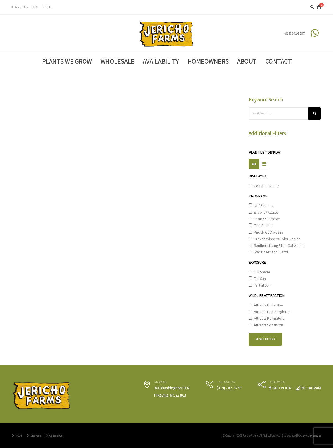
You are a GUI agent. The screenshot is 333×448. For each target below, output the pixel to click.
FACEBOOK (280, 388)
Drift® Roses (261, 205)
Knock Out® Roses (266, 232)
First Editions (261, 225)
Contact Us (42, 7)
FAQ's (19, 435)
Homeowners (208, 61)
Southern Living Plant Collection (276, 245)
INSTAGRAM (308, 388)
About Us (19, 7)
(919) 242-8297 (294, 33)
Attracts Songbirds (266, 325)
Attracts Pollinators (266, 318)
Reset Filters (265, 339)
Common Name (264, 185)
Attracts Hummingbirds (269, 311)
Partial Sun (259, 285)
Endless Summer (264, 218)
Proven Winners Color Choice (274, 238)
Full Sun (257, 278)
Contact (278, 61)
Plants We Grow (67, 61)
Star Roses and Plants (268, 252)
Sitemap (36, 435)
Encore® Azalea (264, 212)
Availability (161, 61)
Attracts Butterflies (266, 305)
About (247, 61)
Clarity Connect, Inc (310, 435)
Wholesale (117, 61)
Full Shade (259, 271)
